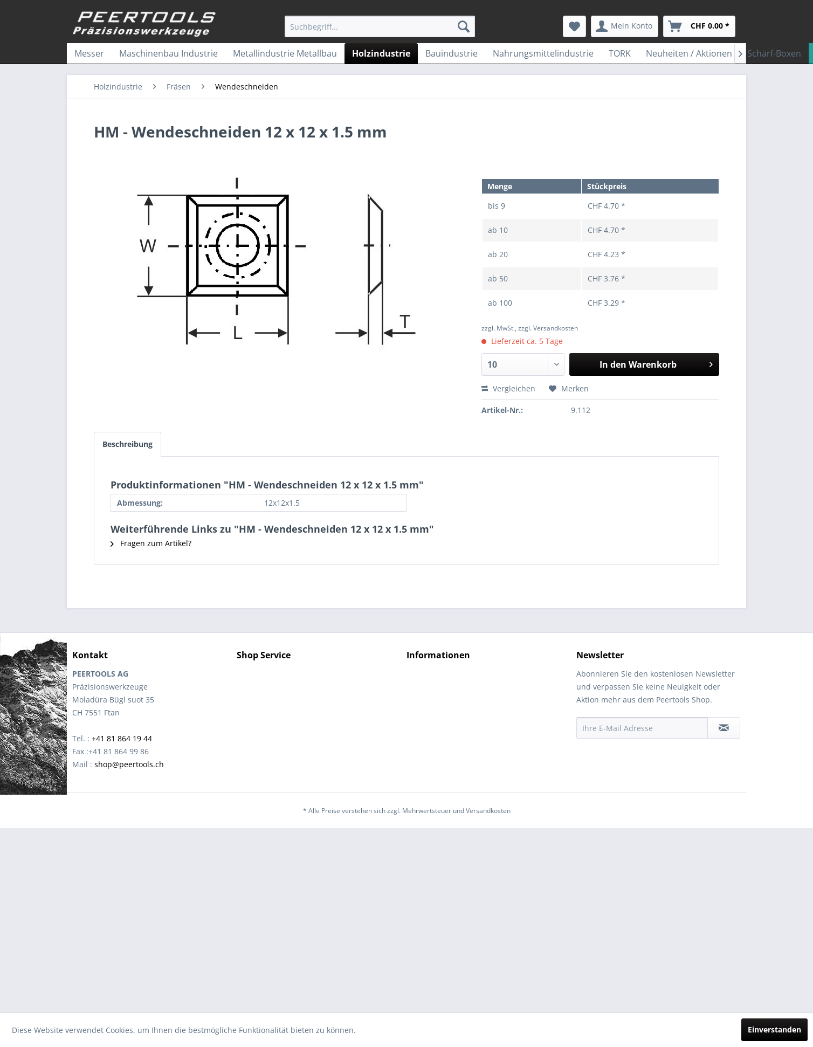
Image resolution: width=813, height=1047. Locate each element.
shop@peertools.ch (129, 764)
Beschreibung (127, 444)
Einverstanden (774, 1029)
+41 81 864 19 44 (122, 738)
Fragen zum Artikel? (151, 543)
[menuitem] (380, 26)
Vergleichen (508, 388)
